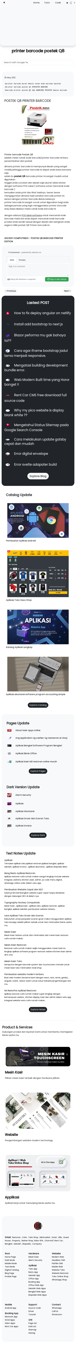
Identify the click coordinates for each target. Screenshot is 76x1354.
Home (36, 2)
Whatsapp (57, 1308)
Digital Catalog (12, 1270)
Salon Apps (10, 1323)
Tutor (47, 2)
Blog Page (9, 1273)
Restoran (16, 1237)
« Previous (11, 290)
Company (37, 1243)
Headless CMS (58, 1260)
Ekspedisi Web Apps (37, 1295)
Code (58, 2)
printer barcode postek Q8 (38, 51)
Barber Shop (27, 1240)
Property (16, 1240)
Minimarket (45, 1237)
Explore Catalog (38, 705)
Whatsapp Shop (59, 1279)
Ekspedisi (26, 1243)
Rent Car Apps (11, 1326)
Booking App (34, 1282)
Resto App (33, 1272)
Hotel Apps (10, 1320)
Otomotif (49, 1240)
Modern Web (58, 1257)
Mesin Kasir (14, 1072)
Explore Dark (38, 835)
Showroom (57, 1314)
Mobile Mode (11, 1263)
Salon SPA (38, 1240)
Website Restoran (60, 1273)
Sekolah (17, 1243)
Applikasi (12, 1197)
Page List (32, 1323)
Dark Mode (10, 1260)
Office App (33, 1278)
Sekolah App (34, 1275)
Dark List (32, 1326)
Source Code (34, 1308)
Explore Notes (38, 1009)
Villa (60, 1237)
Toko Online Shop (60, 1276)
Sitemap (32, 1329)
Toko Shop (33, 1237)
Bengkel (8, 1243)
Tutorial (32, 1314)
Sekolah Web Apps (37, 1288)
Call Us (55, 1311)
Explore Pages (38, 771)
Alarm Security (35, 1260)
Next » (67, 290)
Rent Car (58, 1240)
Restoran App (11, 1316)
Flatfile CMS (57, 1263)
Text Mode (10, 1266)
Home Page (10, 1257)
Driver (31, 1311)
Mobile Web (57, 1266)
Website (11, 1134)
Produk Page (11, 1276)
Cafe (24, 1237)
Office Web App (36, 1285)
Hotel (54, 1237)
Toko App (32, 1268)
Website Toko (58, 1270)
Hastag (31, 1333)
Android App (10, 1308)
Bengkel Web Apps (37, 1291)
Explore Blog (38, 476)
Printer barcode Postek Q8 (18, 154)
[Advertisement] (38, 25)
